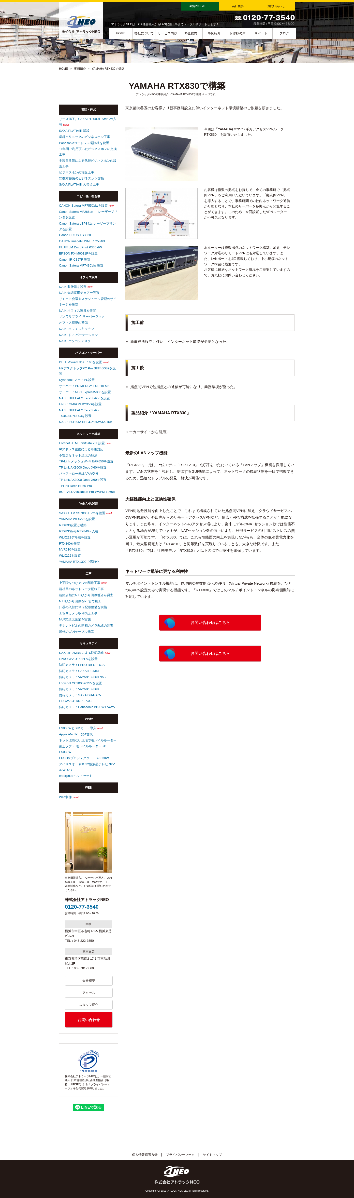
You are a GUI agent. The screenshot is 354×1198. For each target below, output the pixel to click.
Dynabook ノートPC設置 (77, 380)
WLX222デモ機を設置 (74, 537)
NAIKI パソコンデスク (75, 341)
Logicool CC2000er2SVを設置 (80, 683)
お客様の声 (238, 33)
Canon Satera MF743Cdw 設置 (81, 265)
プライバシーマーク (180, 1155)
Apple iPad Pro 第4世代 (76, 734)
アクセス (88, 993)
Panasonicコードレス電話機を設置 (84, 143)
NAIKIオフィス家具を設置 (77, 310)
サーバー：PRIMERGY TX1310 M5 (84, 386)
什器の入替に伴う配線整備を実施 (83, 607)
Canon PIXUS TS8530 (75, 235)
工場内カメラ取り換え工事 (78, 613)
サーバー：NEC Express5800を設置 (85, 392)
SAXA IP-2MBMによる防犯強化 (81, 653)
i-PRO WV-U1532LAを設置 (78, 659)
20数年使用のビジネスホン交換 (81, 178)
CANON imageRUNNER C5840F (82, 241)
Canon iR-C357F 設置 (74, 259)
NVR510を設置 (70, 549)
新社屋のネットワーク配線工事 (81, 589)
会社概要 (238, 6)
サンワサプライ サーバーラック (82, 316)
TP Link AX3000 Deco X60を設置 (82, 467)
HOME (121, 33)
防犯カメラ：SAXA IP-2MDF (79, 671)
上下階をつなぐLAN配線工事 (79, 583)
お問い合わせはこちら (210, 622)
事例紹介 (214, 33)
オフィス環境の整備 (73, 322)
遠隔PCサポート (200, 6)
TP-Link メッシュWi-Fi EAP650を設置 (86, 461)
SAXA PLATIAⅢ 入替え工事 (79, 184)
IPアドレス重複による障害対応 (81, 449)
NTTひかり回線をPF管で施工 (80, 601)
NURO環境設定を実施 (75, 619)
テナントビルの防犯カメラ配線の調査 (86, 625)
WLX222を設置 (70, 555)
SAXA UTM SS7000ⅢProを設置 (82, 513)
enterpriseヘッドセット (75, 776)
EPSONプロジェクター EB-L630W (84, 758)
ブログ (284, 33)
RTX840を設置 (69, 543)
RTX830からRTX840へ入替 (78, 531)
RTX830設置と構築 (73, 525)
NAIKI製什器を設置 (73, 287)
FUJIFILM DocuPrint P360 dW (80, 247)
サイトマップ (212, 1155)
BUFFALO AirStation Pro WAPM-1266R (87, 492)
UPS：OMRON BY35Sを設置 (80, 404)
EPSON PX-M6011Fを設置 (78, 253)
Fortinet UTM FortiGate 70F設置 (82, 443)
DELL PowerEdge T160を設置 (80, 362)
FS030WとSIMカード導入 (77, 728)
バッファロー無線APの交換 (78, 473)
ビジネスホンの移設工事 (76, 172)
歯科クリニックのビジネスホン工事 (84, 137)
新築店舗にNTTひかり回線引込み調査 (86, 595)
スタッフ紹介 (88, 1005)
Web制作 (65, 797)
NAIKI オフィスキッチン (76, 329)
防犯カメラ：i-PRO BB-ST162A (82, 665)
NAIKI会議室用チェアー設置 (79, 293)
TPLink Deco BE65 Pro (75, 486)
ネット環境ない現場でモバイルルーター (88, 740)
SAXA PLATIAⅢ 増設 (74, 131)
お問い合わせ (276, 6)
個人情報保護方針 (145, 1155)
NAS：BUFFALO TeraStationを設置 (84, 398)
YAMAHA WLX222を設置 (77, 519)
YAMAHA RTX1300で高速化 (79, 562)
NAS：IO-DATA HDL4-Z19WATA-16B (85, 422)
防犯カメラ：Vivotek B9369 (79, 689)
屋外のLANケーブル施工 (76, 631)
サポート (260, 33)
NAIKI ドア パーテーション (78, 335)
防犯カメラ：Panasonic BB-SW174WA (87, 707)
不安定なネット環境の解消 (78, 455)
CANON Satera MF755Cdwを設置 (83, 205)
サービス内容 (167, 33)
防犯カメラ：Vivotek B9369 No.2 (82, 677)
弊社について (144, 33)
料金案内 (190, 33)
